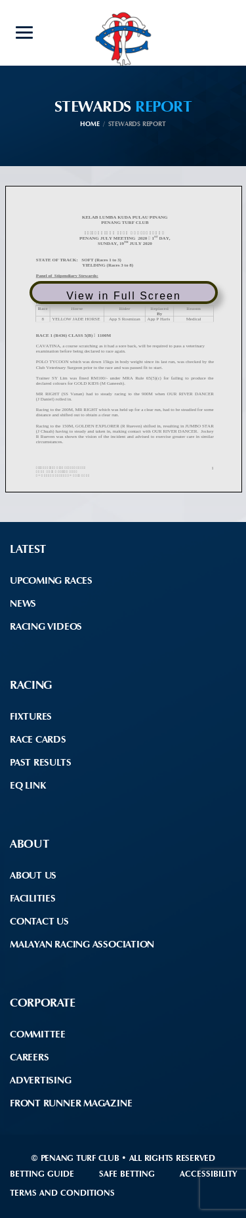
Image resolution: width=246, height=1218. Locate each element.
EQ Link (27, 785)
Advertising (41, 1080)
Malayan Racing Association (82, 944)
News (23, 603)
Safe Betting (127, 1173)
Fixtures (31, 716)
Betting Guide (42, 1173)
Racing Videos (46, 626)
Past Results (40, 762)
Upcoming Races (51, 580)
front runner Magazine (71, 1103)
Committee (38, 1034)
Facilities (33, 898)
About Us (33, 875)
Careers (29, 1057)
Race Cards (38, 739)
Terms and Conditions (62, 1192)
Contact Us (39, 921)
